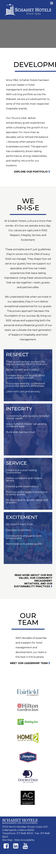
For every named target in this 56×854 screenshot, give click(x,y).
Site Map (7, 840)
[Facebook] (6, 846)
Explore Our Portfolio (31, 171)
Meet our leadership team (29, 663)
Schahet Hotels (28, 9)
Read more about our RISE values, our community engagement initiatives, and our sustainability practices (33, 581)
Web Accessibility (24, 840)
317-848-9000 (24, 833)
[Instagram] (16, 846)
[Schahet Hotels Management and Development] (19, 821)
